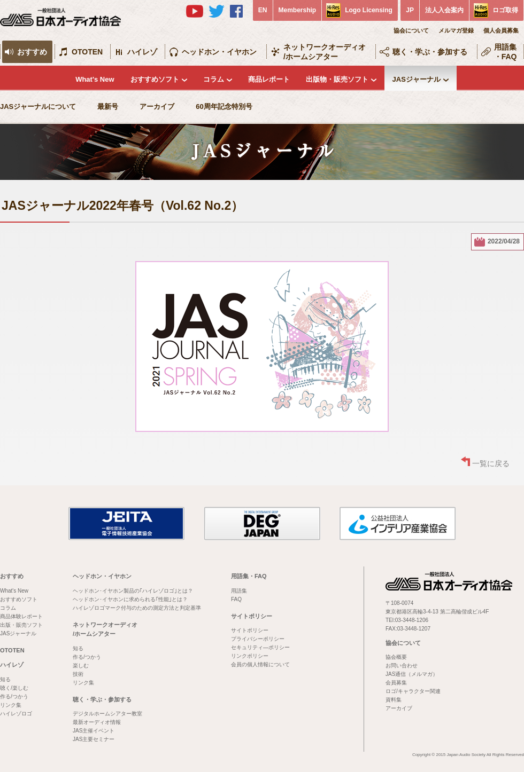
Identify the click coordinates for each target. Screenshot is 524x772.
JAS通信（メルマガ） (412, 674)
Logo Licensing (368, 10)
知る (5, 679)
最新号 (107, 107)
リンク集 (10, 705)
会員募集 (396, 683)
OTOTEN (87, 52)
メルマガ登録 (456, 30)
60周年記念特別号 (224, 107)
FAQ (236, 599)
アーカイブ (157, 107)
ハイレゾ (142, 52)
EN (262, 10)
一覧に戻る (491, 463)
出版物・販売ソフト (337, 79)
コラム (213, 79)
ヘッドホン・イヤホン (219, 52)
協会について (411, 30)
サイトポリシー (251, 616)
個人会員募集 (501, 30)
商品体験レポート (21, 616)
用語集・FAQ (505, 52)
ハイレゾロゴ (16, 713)
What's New (94, 79)
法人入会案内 (444, 10)
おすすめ (32, 52)
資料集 (394, 700)
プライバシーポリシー (257, 639)
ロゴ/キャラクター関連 (413, 691)
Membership (298, 10)
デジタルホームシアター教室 (107, 713)
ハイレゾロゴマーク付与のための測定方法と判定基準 (137, 608)
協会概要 (396, 657)
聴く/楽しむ (14, 688)
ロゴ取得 (505, 10)
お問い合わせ (402, 665)
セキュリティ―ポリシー (260, 647)
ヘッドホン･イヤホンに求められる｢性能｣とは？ (130, 599)
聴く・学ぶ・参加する (429, 52)
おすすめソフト (154, 79)
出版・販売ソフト (21, 625)
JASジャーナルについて (38, 107)
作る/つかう (14, 696)
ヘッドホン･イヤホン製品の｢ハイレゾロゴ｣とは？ (133, 591)
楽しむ (81, 665)
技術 (78, 674)
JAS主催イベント (93, 731)
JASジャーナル (416, 79)
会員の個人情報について (260, 664)
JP (410, 10)
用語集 (239, 591)
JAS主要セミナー (93, 739)
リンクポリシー (249, 656)
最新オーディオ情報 (97, 722)
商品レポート (269, 79)
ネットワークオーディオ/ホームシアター (324, 52)
